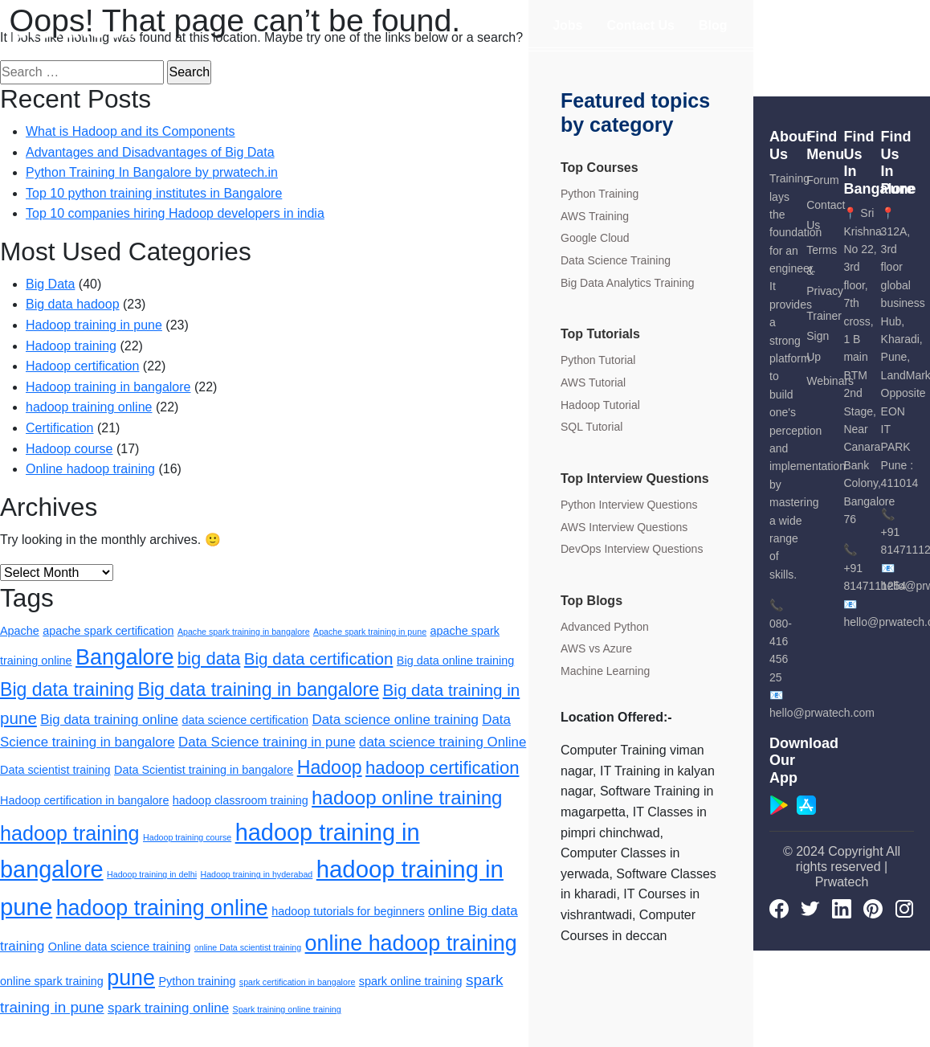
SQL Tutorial (591, 426)
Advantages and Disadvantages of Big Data (150, 152)
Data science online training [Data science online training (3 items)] (395, 719)
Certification (59, 428)
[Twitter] (810, 908)
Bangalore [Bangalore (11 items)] (124, 657)
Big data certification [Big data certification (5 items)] (319, 658)
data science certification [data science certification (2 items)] (245, 720)
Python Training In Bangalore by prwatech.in (152, 172)
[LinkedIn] (841, 908)
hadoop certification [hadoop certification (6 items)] (442, 768)
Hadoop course (69, 449)
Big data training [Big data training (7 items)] (67, 689)
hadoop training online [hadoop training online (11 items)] (162, 908)
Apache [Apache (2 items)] (19, 630)
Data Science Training (616, 260)
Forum (822, 180)
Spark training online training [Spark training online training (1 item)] (287, 1009)
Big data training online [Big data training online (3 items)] (109, 719)
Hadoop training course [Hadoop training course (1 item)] (187, 837)
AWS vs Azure (596, 648)
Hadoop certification (82, 366)
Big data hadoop (73, 304)
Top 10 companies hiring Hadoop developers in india (175, 213)
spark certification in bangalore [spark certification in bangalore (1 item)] (297, 982)
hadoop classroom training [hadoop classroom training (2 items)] (240, 800)
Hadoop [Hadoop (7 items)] (329, 767)
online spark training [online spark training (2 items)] (52, 981)
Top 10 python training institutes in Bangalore (154, 193)
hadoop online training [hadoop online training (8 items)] (407, 797)
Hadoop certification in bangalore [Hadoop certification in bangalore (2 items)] (84, 800)
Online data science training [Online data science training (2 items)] (119, 946)
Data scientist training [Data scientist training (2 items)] (55, 769)
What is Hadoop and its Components (130, 131)
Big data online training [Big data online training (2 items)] (455, 660)
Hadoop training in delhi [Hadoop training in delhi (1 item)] (152, 874)
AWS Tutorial (593, 382)
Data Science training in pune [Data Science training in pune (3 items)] (266, 742)
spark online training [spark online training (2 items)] (411, 981)
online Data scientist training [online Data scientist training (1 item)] (247, 947)
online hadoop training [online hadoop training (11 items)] (411, 943)
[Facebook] (779, 908)
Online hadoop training (90, 469)
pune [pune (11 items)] (131, 978)
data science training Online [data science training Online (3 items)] (442, 742)
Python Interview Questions (629, 504)
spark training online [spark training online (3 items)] (168, 1008)
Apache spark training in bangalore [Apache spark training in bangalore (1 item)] (243, 631)
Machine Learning (605, 671)
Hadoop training (71, 346)
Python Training (599, 193)
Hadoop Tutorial (600, 405)
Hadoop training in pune (94, 325)
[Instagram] (904, 908)
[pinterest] (873, 908)
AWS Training (595, 216)
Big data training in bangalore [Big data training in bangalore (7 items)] (258, 689)
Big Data (50, 284)
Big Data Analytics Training (628, 282)
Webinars (830, 380)
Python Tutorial (598, 360)
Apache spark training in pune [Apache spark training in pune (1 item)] (369, 631)
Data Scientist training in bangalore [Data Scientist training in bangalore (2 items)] (203, 769)
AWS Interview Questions (624, 527)
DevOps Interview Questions (632, 548)
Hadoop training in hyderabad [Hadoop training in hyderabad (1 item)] (256, 874)
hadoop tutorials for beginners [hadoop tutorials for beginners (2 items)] (347, 911)
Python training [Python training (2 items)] (196, 981)
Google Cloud (595, 237)
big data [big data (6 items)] (209, 658)
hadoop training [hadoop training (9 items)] (70, 833)
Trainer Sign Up (824, 336)
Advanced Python (605, 626)
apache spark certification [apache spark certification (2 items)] (108, 630)
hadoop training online (89, 407)
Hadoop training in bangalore (108, 387)
